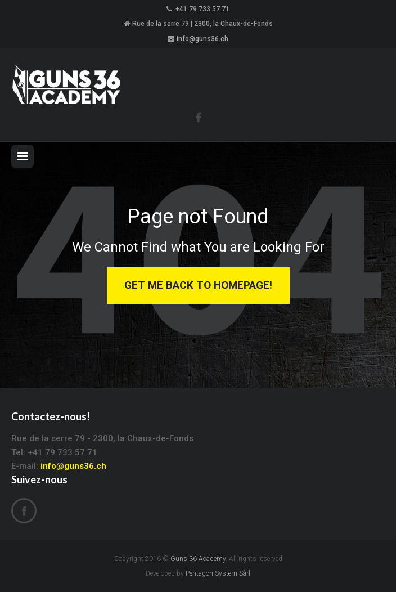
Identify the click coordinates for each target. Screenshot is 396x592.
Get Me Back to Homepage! (198, 285)
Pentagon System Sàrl (218, 573)
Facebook (24, 511)
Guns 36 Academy (198, 559)
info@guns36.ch (202, 39)
